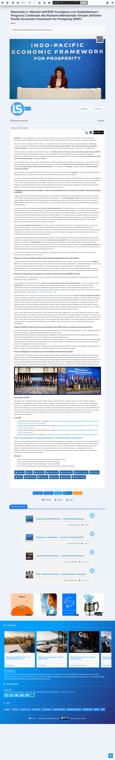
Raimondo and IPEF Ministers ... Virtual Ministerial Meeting (60, 553)
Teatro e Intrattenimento (78, 700)
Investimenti (65, 511)
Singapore (94, 506)
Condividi (37, 527)
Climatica (54, 511)
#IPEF (16, 470)
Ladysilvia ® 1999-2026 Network (48, 754)
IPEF (29, 506)
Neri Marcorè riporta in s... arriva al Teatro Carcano (83, 693)
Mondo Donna (85, 596)
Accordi (18, 511)
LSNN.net (15, 745)
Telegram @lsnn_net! (68, 727)
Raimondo (19, 506)
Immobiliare (9, 700)
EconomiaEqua (66, 506)
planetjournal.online (74, 745)
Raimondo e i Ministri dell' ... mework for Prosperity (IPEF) (59, 572)
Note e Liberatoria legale (78, 754)
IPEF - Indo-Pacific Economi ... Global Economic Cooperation (61, 608)
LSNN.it (7, 745)
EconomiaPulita (52, 506)
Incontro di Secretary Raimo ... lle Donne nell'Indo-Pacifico (60, 590)
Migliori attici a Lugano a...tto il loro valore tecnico (50, 693)
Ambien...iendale (79, 511)
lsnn (27, 109)
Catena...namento (81, 506)
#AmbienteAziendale (66, 470)
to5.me (96, 745)
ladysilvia (84, 109)
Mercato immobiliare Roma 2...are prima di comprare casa (18, 693)
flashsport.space (59, 745)
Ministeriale (38, 506)
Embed (77, 527)
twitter (58, 527)
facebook (48, 527)
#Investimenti (80, 470)
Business (87, 559)
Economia (98, 109)
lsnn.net (32, 754)
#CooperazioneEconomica (45, 470)
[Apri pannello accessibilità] (13, 2)
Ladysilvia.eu (47, 745)
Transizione (42, 511)
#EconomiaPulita (27, 470)
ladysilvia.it (36, 745)
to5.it (102, 745)
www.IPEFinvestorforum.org (66, 310)
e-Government (85, 614)
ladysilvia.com (25, 745)
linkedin (68, 527)
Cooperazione (30, 511)
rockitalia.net (87, 745)
